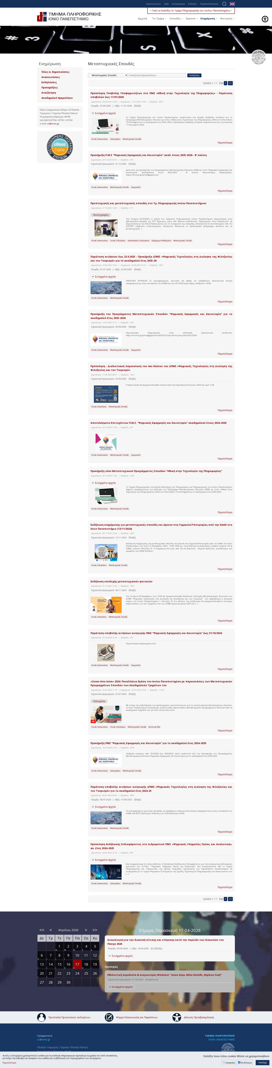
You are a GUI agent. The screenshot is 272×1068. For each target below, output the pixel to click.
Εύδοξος (192, 4)
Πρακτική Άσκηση (209, 4)
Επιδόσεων (246, 1062)
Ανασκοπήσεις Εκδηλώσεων (138, 240)
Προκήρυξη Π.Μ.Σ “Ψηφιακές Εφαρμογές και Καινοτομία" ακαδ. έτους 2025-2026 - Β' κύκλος (149, 155)
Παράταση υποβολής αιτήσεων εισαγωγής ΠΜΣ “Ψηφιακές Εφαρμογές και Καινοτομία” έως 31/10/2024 (156, 633)
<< (41, 930)
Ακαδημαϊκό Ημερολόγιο (57, 97)
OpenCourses (153, 4)
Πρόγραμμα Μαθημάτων (161, 240)
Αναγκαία (230, 1062)
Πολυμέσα (99, 701)
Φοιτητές (226, 18)
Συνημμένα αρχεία (105, 113)
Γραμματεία (136, 187)
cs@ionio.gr (53, 123)
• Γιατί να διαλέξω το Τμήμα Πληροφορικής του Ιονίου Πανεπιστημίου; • (191, 10)
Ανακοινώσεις (50, 77)
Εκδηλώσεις (49, 82)
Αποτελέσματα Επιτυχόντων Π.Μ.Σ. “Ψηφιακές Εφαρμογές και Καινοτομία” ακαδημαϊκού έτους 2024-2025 (159, 422)
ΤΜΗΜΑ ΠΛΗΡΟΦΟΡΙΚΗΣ (220, 1035)
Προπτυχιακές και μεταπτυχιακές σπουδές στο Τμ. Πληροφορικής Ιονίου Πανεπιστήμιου (148, 203)
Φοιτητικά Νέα (154, 727)
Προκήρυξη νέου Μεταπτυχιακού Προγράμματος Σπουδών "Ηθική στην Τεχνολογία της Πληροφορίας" (156, 471)
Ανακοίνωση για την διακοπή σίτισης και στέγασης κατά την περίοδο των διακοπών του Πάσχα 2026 (165, 941)
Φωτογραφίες (101, 214)
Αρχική (142, 18)
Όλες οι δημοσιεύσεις (55, 71)
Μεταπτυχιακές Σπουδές (132, 139)
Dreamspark (178, 4)
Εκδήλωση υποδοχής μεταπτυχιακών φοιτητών (121, 581)
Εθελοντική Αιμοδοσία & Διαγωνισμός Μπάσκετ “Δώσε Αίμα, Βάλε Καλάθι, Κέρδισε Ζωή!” (164, 974)
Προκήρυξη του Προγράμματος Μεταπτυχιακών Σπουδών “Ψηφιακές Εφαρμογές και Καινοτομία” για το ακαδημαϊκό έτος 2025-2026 (161, 315)
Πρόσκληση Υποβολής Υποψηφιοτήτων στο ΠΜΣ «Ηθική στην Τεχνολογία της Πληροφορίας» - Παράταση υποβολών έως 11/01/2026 (161, 95)
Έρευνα (190, 18)
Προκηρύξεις (115, 139)
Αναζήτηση (48, 92)
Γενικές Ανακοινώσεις (99, 139)
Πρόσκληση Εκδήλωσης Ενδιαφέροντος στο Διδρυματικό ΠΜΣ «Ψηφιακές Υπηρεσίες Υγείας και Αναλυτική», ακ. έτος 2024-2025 (161, 846)
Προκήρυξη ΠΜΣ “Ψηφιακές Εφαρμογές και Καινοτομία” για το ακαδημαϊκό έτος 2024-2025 (148, 743)
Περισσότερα (225, 142)
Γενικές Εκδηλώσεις (118, 240)
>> (230, 83)
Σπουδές (175, 18)
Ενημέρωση (208, 18)
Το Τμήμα (158, 18)
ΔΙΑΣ (166, 4)
